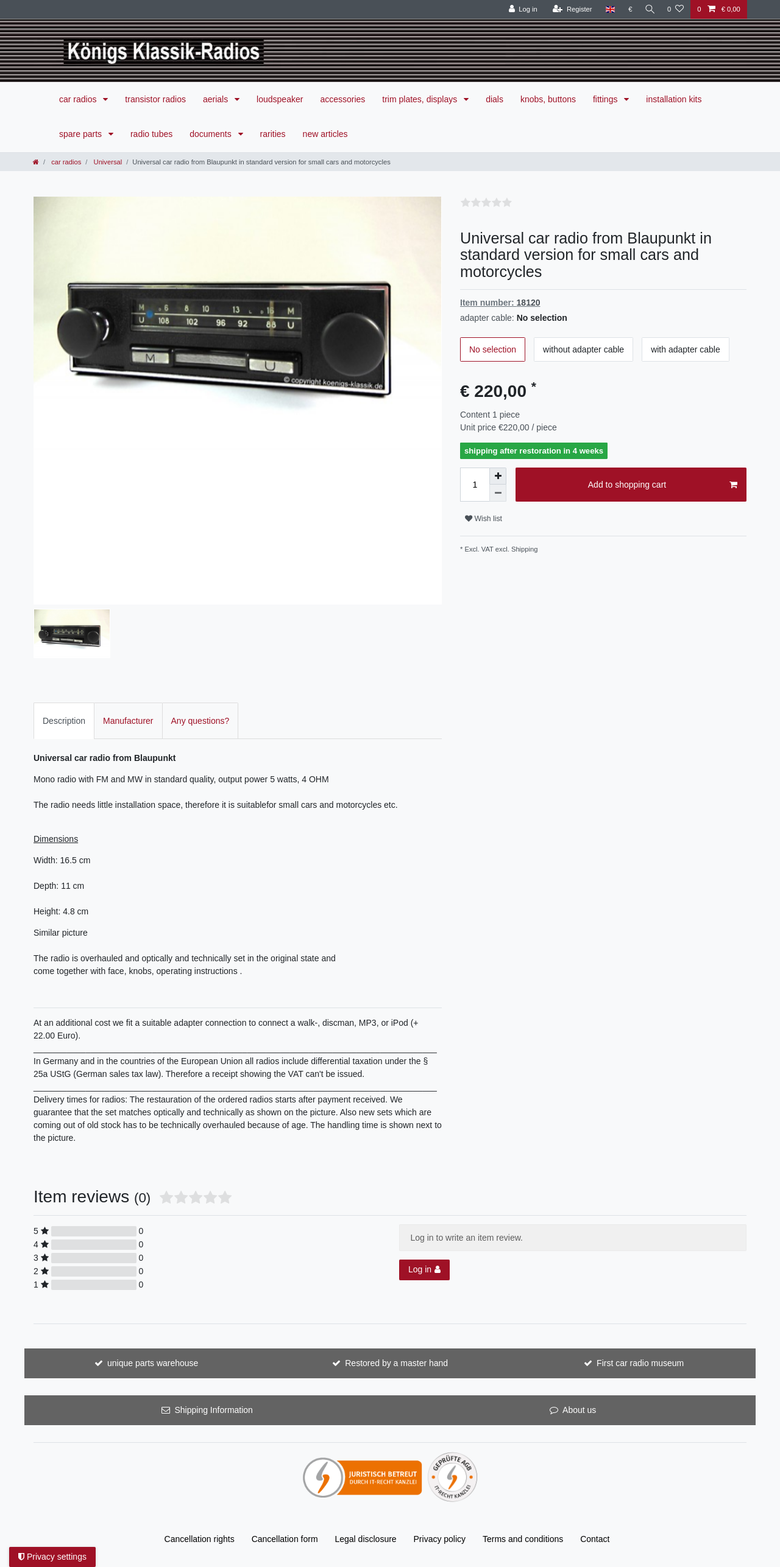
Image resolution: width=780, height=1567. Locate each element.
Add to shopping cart (662, 485)
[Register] (569, 9)
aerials (216, 99)
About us (579, 1410)
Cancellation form (285, 1539)
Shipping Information (213, 1410)
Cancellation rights (200, 1539)
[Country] (607, 9)
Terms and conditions (523, 1539)
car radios (79, 99)
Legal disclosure (365, 1539)
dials (494, 99)
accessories (342, 99)
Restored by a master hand (396, 1363)
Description (64, 721)
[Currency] (627, 9)
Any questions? (200, 721)
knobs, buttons (548, 99)
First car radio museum (640, 1363)
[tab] (64, 720)
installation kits (673, 99)
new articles (325, 134)
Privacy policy (440, 1539)
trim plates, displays (420, 99)
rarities (273, 134)
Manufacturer (128, 721)
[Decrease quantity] (497, 493)
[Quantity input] (474, 485)
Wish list (483, 518)
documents (211, 134)
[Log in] (520, 9)
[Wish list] (675, 9)
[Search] (648, 9)
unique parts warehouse (152, 1363)
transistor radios (155, 99)
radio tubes (151, 134)
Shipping (523, 549)
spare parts (81, 134)
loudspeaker (280, 99)
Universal (106, 162)
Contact (594, 1539)
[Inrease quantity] (497, 476)
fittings (606, 99)
